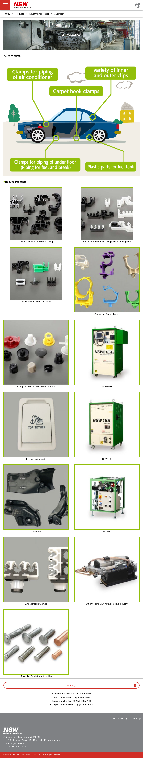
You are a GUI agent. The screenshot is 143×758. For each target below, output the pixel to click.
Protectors (36, 531)
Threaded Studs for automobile (36, 676)
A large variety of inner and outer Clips (36, 386)
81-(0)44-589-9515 (81, 693)
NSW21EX (107, 386)
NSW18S (106, 459)
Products (19, 14)
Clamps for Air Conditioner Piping (36, 241)
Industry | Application (39, 14)
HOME (6, 14)
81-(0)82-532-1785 (83, 704)
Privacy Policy (120, 718)
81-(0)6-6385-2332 (82, 701)
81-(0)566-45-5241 (82, 697)
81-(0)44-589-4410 (17, 743)
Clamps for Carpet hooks (106, 314)
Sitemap (136, 718)
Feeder (106, 531)
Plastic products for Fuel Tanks (36, 301)
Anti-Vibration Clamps (36, 604)
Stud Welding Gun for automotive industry (107, 604)
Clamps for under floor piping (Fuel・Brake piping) (107, 241)
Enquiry (71, 685)
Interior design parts (36, 459)
